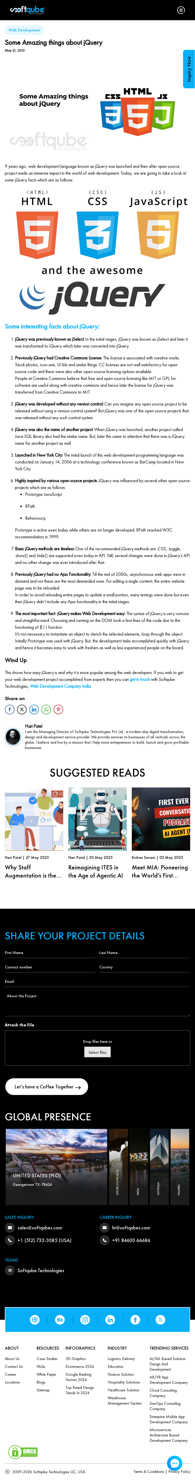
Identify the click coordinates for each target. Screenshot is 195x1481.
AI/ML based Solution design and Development (168, 1365)
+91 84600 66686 (131, 1241)
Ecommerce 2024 (80, 1367)
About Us (12, 1359)
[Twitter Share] (22, 709)
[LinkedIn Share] (34, 709)
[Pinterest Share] (58, 709)
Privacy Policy (179, 1472)
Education (115, 1367)
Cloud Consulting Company (163, 1394)
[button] (181, 10)
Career (10, 1375)
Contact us (14, 1367)
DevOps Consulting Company (165, 1407)
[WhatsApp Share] (46, 709)
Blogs (41, 1383)
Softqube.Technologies (41, 1271)
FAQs (41, 1367)
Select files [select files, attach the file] (97, 1052)
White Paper (46, 1375)
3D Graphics (76, 1359)
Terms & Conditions (149, 1472)
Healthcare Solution (123, 1391)
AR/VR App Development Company (169, 1380)
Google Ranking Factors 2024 (78, 1378)
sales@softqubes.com (40, 1228)
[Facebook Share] (9, 709)
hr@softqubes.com (131, 1228)
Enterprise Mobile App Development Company (169, 1420)
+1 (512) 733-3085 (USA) (45, 1241)
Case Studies (47, 1359)
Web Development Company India (60, 686)
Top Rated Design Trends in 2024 (80, 1391)
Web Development (24, 30)
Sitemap (43, 1391)
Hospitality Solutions (124, 1383)
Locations (12, 1383)
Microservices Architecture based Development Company (169, 1436)
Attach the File (19, 1025)
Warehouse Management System (125, 1401)
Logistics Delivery (121, 1359)
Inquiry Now (189, 69)
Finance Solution (121, 1375)
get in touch (140, 679)
